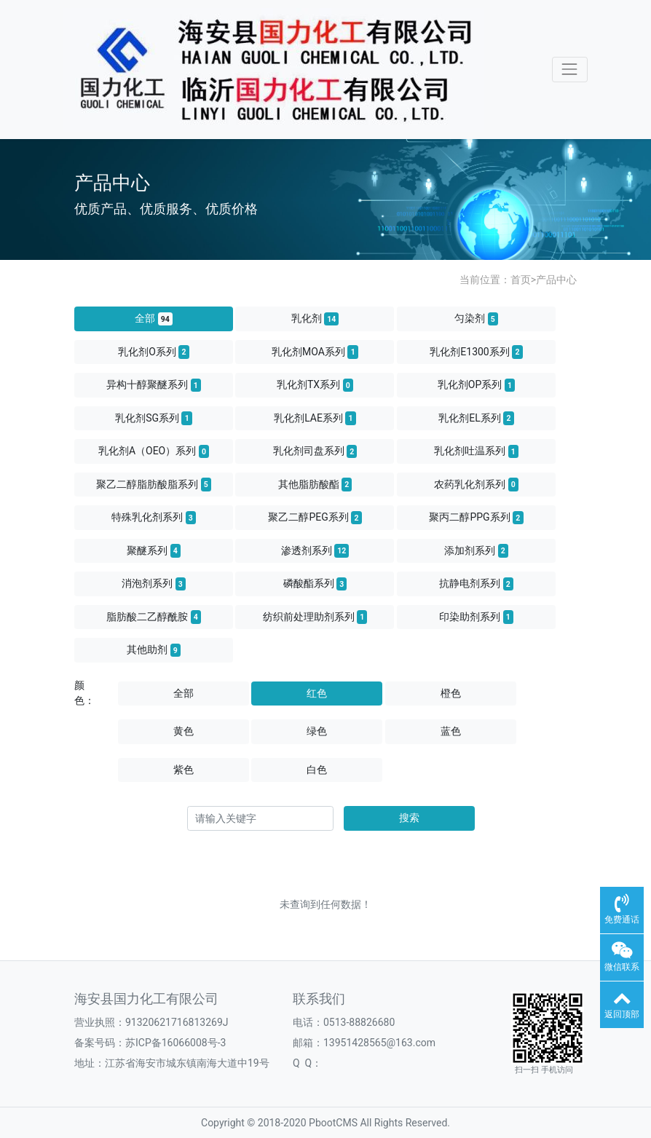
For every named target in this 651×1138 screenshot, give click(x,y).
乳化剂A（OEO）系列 (153, 451)
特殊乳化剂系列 (153, 517)
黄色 (183, 731)
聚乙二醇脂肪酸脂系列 (153, 484)
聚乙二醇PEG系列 (314, 517)
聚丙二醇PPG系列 (476, 517)
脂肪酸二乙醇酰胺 (153, 616)
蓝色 (451, 731)
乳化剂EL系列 (475, 417)
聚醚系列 (154, 550)
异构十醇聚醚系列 (153, 385)
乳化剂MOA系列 (315, 351)
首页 (520, 279)
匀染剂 (476, 318)
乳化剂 (315, 318)
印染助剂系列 (476, 616)
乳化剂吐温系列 (476, 451)
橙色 (451, 693)
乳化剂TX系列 (315, 385)
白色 (317, 769)
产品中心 (556, 279)
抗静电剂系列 (476, 583)
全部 (154, 318)
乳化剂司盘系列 (315, 451)
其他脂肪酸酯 (315, 484)
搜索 (409, 817)
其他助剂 (154, 650)
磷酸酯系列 (315, 583)
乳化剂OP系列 (476, 385)
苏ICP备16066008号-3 (175, 1042)
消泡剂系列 (154, 583)
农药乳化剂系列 (476, 484)
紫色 (183, 769)
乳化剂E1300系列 (476, 351)
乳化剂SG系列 (153, 417)
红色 (317, 693)
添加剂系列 (476, 550)
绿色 (317, 731)
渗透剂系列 (315, 550)
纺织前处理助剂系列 (315, 616)
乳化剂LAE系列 (315, 417)
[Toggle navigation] (570, 69)
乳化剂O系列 (153, 351)
